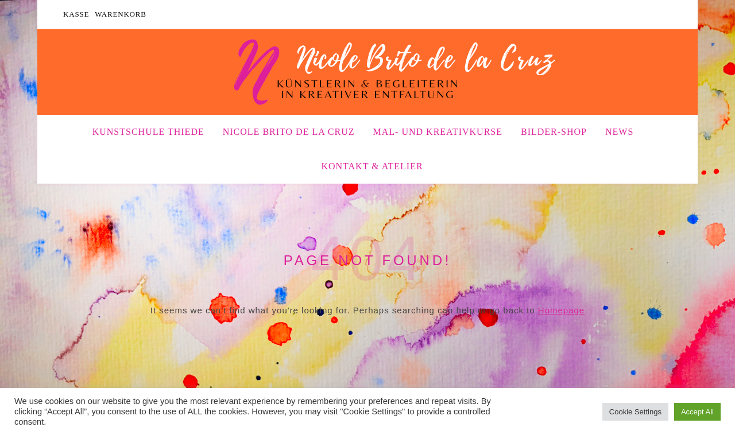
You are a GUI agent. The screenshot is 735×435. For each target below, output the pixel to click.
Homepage (561, 310)
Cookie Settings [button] (635, 411)
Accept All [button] (697, 411)
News (619, 132)
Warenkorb (120, 14)
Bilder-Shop (554, 132)
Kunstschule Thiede (148, 132)
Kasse (76, 14)
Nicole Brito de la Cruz (289, 132)
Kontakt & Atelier (372, 166)
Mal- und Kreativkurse (437, 132)
